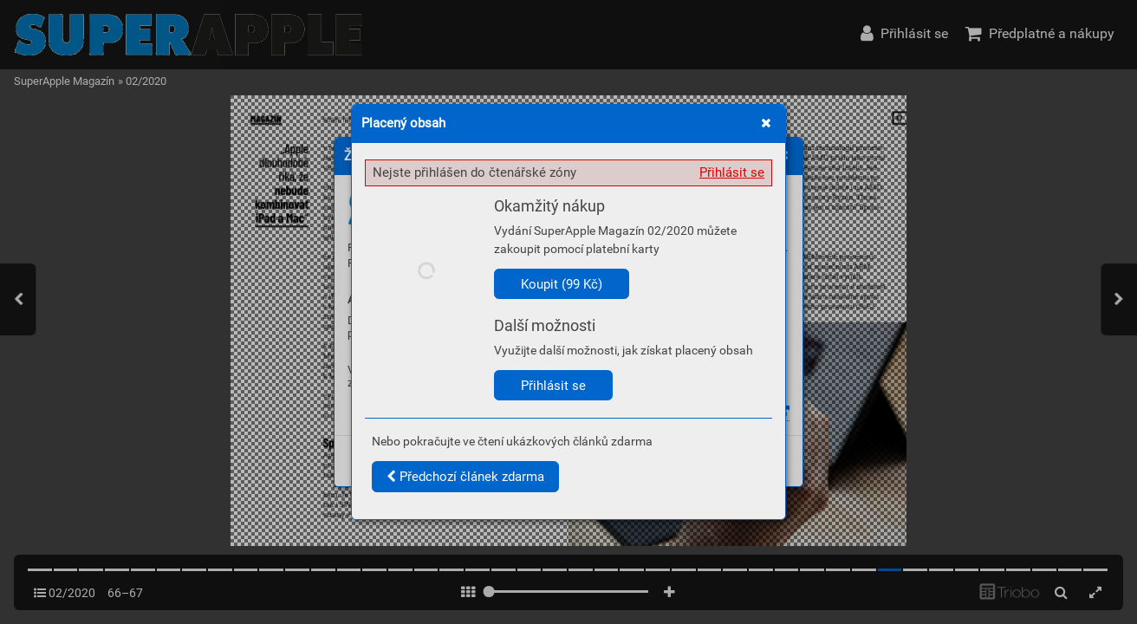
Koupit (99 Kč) (561, 284)
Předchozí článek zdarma (465, 476)
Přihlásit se (731, 172)
